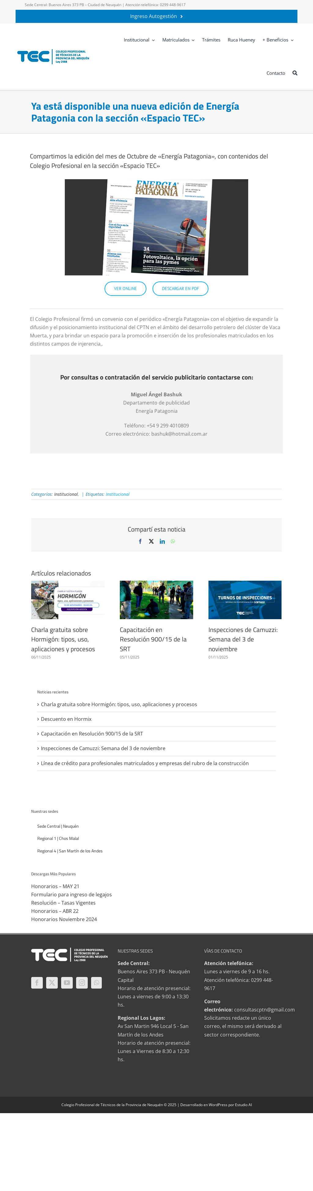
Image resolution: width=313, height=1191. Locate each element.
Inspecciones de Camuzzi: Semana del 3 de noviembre (243, 639)
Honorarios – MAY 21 (55, 886)
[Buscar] (295, 72)
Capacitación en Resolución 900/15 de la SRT (153, 639)
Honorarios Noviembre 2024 (64, 919)
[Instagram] (82, 983)
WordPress (218, 1104)
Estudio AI (243, 1104)
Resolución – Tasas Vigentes (63, 902)
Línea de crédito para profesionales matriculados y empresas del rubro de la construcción (145, 763)
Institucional (66, 494)
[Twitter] (52, 983)
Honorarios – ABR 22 (55, 911)
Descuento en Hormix (66, 719)
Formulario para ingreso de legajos (71, 894)
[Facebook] (37, 983)
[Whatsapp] (96, 983)
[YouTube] (67, 983)
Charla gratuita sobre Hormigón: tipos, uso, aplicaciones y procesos (63, 639)
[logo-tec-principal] (53, 49)
